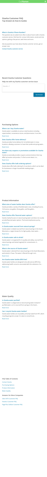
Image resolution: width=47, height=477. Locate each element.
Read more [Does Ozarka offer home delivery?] (5, 147)
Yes (27, 417)
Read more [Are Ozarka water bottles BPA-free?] (5, 267)
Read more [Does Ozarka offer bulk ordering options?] (5, 171)
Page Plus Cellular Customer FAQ (12, 404)
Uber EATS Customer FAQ (10, 399)
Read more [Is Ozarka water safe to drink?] (5, 245)
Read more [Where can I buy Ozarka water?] (5, 136)
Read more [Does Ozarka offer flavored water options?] (5, 223)
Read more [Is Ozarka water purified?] (5, 308)
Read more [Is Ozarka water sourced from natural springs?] (5, 234)
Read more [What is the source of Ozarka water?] (5, 256)
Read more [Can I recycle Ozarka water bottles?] (5, 319)
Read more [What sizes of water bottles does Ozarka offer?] (5, 212)
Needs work (32, 417)
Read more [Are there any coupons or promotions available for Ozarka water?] (5, 160)
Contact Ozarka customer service (12, 49)
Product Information (8, 388)
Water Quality (6, 391)
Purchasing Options (8, 385)
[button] (45, 1)
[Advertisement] (23, 63)
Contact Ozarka (7, 382)
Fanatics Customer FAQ (9, 401)
